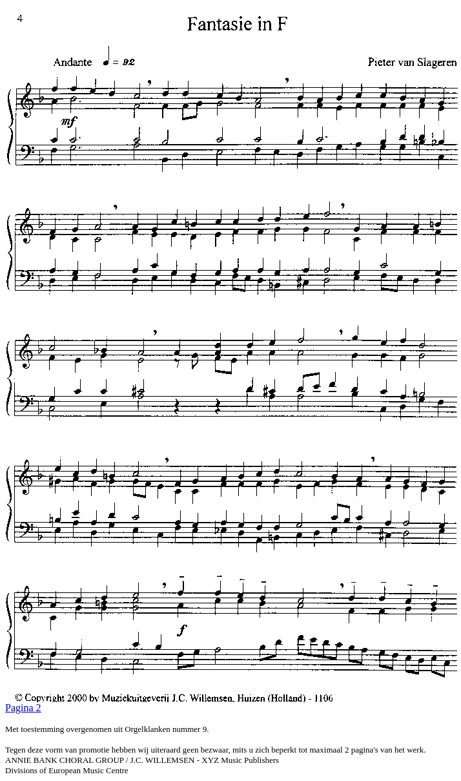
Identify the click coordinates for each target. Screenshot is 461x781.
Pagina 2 (23, 707)
